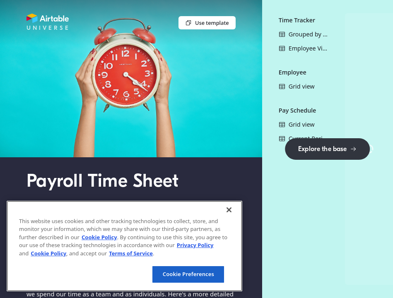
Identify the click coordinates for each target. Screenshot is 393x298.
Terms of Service (131, 253)
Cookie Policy (99, 237)
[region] (124, 246)
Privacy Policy (195, 245)
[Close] (229, 210)
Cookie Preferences (188, 274)
